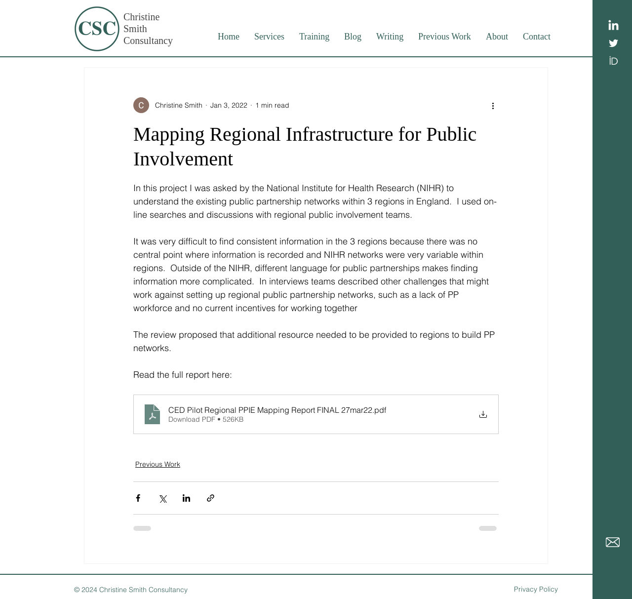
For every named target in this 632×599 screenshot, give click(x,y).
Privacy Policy (536, 589)
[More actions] (493, 105)
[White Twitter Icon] (613, 43)
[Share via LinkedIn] (186, 498)
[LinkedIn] (613, 26)
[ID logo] (613, 60)
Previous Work (157, 464)
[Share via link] (210, 498)
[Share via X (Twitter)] (162, 498)
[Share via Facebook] (138, 498)
